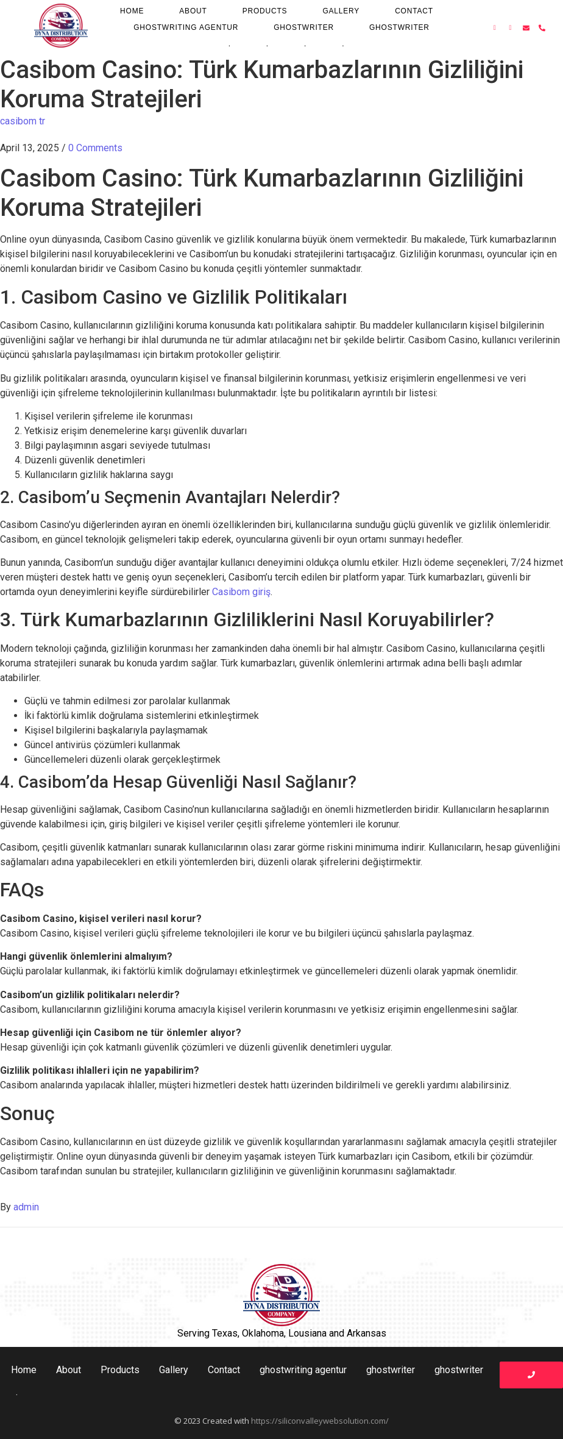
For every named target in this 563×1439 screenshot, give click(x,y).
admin (26, 1207)
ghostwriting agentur (185, 27)
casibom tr (22, 121)
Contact (414, 11)
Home (132, 11)
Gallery (340, 11)
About (193, 11)
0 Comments (95, 148)
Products (265, 11)
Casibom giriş (241, 592)
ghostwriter (304, 27)
